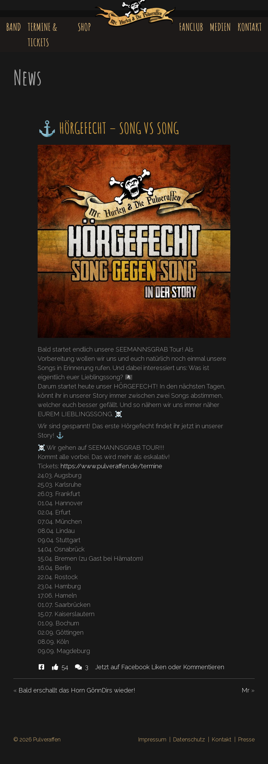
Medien (220, 27)
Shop (84, 27)
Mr (246, 690)
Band (13, 27)
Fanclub (191, 27)
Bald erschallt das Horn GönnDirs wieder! (76, 690)
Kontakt (250, 27)
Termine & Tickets (42, 35)
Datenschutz (189, 739)
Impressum (152, 739)
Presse (246, 739)
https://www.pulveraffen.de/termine (111, 466)
